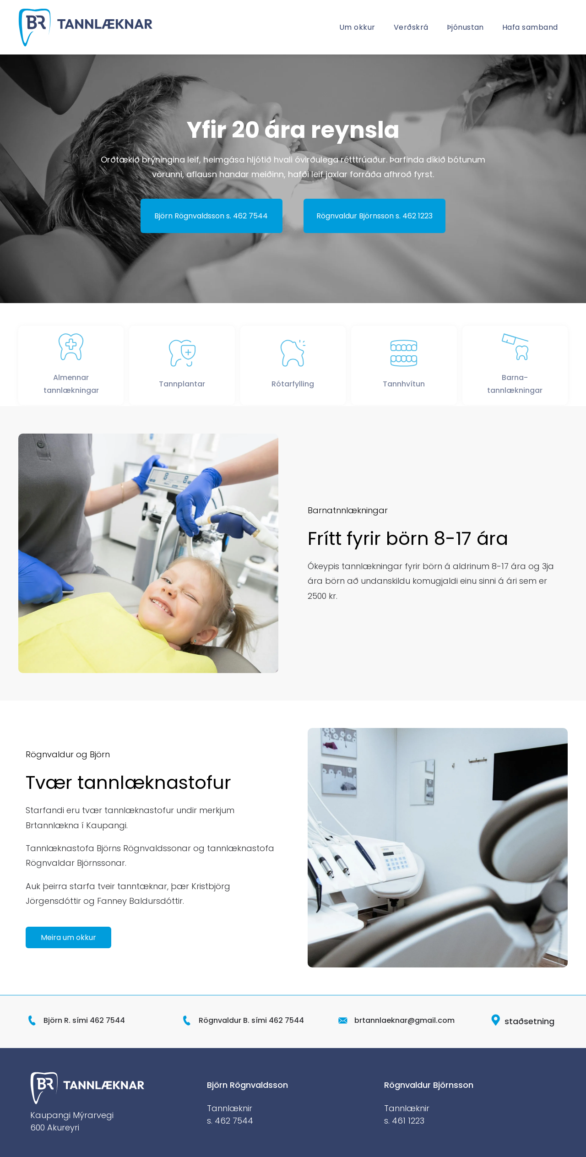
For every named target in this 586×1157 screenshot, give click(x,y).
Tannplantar (182, 390)
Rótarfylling (292, 390)
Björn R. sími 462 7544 (84, 1020)
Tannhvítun (404, 390)
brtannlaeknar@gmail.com (404, 1020)
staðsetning (529, 1021)
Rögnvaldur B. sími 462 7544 (251, 1020)
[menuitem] (357, 27)
